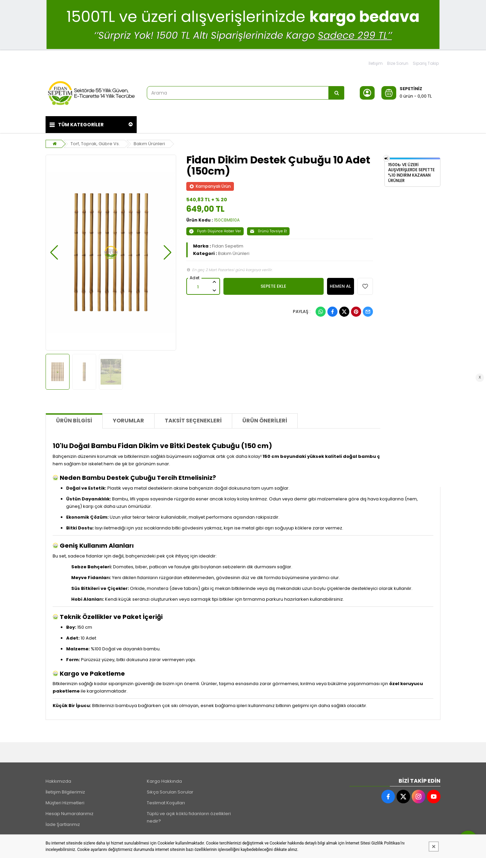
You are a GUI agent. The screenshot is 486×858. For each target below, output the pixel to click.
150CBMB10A (227, 220)
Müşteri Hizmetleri (65, 803)
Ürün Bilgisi (74, 420)
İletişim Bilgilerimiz (65, 792)
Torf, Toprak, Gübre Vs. (95, 143)
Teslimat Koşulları (166, 803)
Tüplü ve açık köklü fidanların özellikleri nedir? (189, 817)
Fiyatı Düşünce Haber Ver (215, 231)
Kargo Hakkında (164, 781)
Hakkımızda (58, 781)
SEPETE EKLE (273, 286)
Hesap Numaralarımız (69, 813)
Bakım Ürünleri (149, 143)
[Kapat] (434, 846)
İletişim (376, 63)
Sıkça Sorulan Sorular (170, 792)
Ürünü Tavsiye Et (268, 231)
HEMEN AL (340, 286)
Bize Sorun (397, 63)
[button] (54, 252)
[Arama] (336, 93)
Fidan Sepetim (227, 246)
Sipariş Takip (426, 63)
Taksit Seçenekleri (193, 420)
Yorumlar (128, 420)
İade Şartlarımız (63, 824)
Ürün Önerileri (264, 420)
